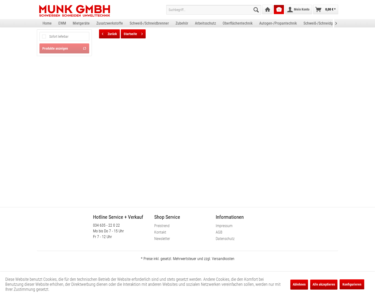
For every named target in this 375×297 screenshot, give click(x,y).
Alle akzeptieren (324, 284)
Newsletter (162, 238)
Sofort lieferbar (58, 36)
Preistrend (162, 226)
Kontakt (160, 232)
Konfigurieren (351, 284)
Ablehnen (299, 284)
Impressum (224, 226)
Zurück (109, 33)
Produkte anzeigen (64, 48)
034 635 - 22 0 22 (106, 225)
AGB (219, 232)
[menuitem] (213, 10)
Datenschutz (225, 238)
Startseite (133, 33)
